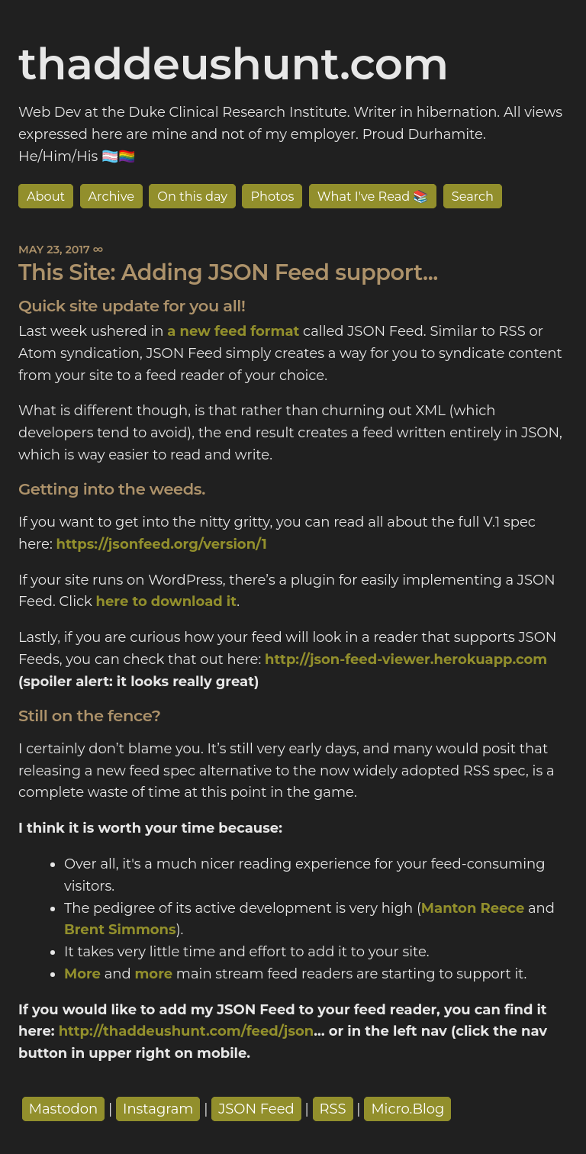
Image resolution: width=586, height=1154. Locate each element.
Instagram (158, 1109)
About (46, 196)
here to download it (166, 601)
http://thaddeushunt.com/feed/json (186, 1031)
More (82, 973)
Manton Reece (472, 908)
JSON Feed (256, 1109)
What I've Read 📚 (373, 196)
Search (473, 196)
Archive (112, 196)
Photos (272, 196)
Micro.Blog (407, 1109)
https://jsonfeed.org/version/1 (161, 544)
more (153, 973)
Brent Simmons (120, 929)
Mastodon (63, 1109)
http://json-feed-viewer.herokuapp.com (406, 659)
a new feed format (233, 331)
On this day (192, 196)
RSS (333, 1109)
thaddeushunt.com (233, 63)
